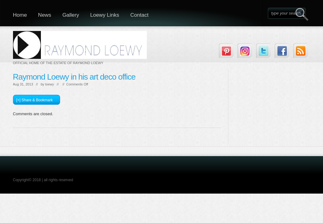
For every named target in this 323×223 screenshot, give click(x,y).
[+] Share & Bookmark (34, 100)
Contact (139, 15)
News (44, 15)
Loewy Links (104, 15)
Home (20, 15)
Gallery (70, 15)
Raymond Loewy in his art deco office (74, 76)
